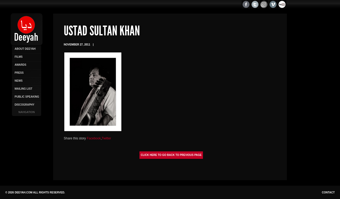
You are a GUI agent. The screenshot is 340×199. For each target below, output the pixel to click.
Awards (20, 64)
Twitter (106, 138)
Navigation (26, 112)
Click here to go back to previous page (171, 155)
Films (19, 56)
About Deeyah (25, 48)
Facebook (94, 138)
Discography (24, 104)
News (19, 80)
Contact (328, 192)
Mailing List (23, 88)
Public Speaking (27, 96)
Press (19, 72)
